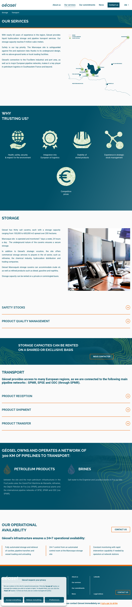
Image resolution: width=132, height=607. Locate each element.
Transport (15, 13)
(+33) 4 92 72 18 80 (109, 603)
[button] (66, 307)
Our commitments (87, 5)
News (101, 5)
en (125, 5)
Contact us (113, 5)
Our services (69, 5)
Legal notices (98, 594)
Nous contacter (101, 356)
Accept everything (13, 600)
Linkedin (97, 577)
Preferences (54, 600)
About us (57, 5)
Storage (5, 13)
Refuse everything (33, 600)
